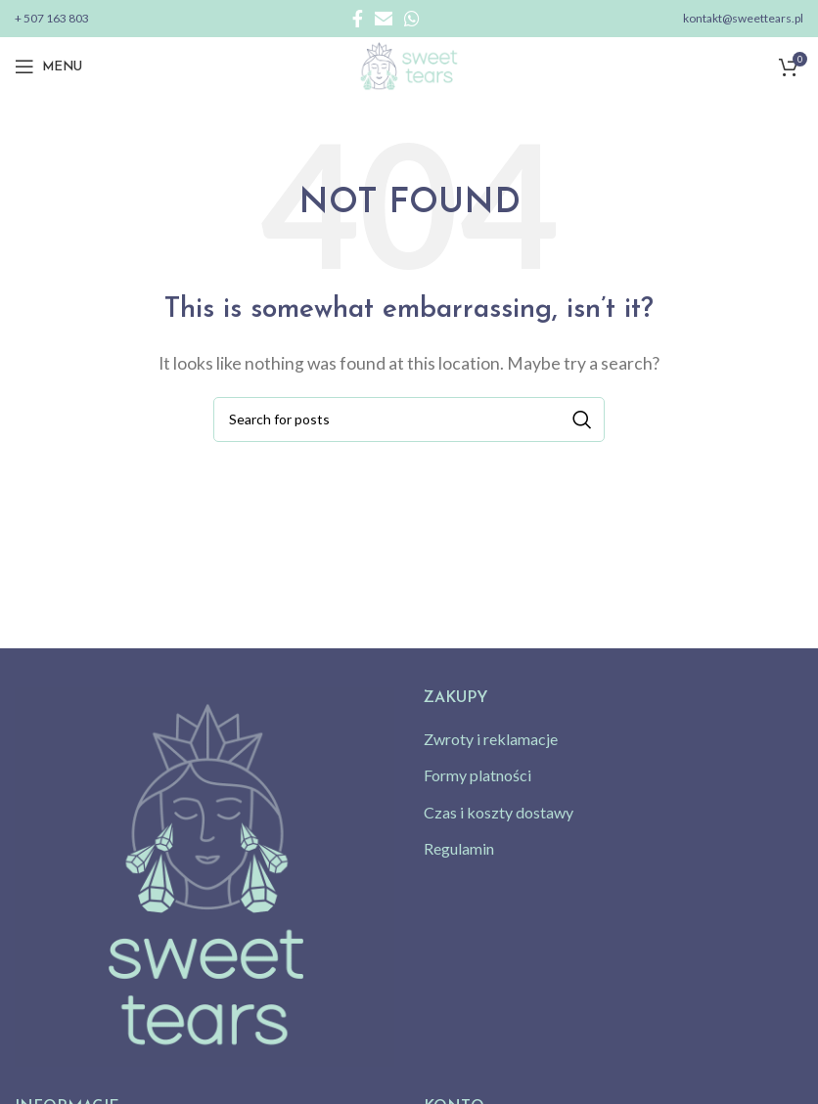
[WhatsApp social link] (412, 18)
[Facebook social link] (357, 18)
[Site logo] (409, 64)
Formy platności (477, 775)
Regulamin (459, 848)
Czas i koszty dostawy (498, 812)
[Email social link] (383, 18)
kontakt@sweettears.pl (743, 18)
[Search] (409, 419)
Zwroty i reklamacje (491, 738)
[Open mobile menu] (48, 66)
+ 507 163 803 (52, 18)
